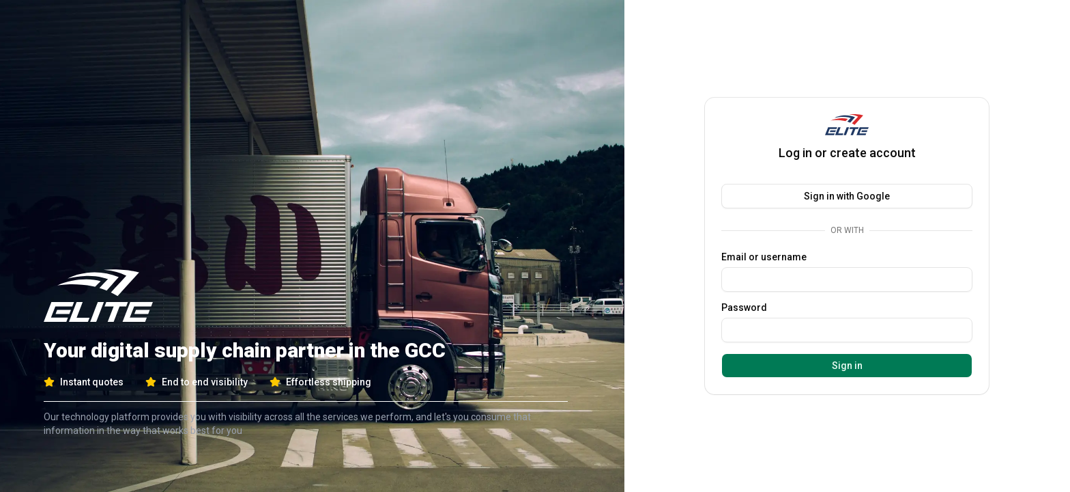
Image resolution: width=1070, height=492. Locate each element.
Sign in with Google (847, 196)
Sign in (847, 365)
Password (744, 307)
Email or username (764, 257)
